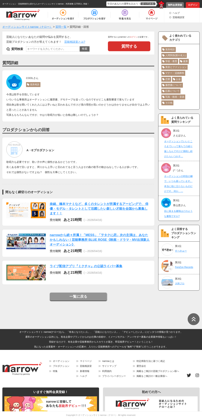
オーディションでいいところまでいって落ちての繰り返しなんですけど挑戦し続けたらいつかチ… (178, 149)
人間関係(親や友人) (175, 55)
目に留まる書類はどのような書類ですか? (178, 213)
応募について (172, 91)
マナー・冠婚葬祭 (174, 73)
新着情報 (84, 371)
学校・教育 (171, 61)
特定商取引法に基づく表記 (151, 361)
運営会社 (141, 366)
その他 (168, 102)
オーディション (61, 361)
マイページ (86, 361)
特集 (55, 371)
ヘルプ (176, 13)
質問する (129, 46)
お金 (178, 79)
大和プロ (179, 283)
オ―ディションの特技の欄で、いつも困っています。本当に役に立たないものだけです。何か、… (178, 184)
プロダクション (61, 366)
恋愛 (167, 79)
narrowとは (108, 361)
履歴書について (173, 85)
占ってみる (148, 3)
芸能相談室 (178, 17)
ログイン (192, 5)
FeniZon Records (184, 267)
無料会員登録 (175, 5)
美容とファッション (176, 67)
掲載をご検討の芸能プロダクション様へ (158, 371)
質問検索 (17, 49)
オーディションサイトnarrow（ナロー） (97, 415)
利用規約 (107, 371)
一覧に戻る (78, 296)
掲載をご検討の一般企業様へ (152, 376)
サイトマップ (109, 366)
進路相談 (34, 84)
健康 (185, 61)
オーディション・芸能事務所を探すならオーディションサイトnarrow (33, 4)
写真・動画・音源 (174, 96)
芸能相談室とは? (74, 41)
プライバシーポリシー (114, 376)
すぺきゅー (181, 250)
